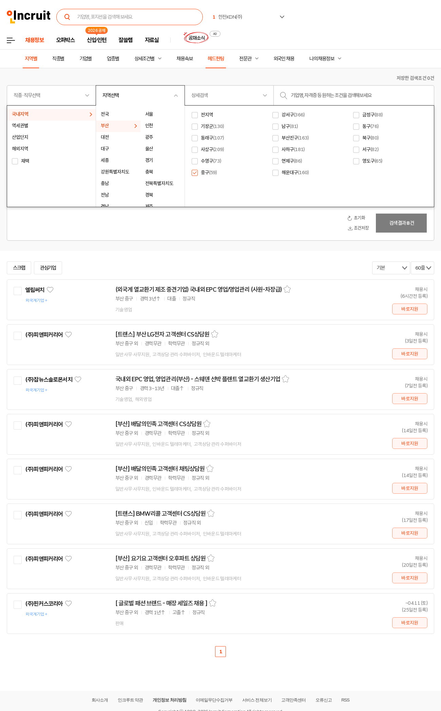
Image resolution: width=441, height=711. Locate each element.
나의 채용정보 (321, 58)
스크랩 (19, 268)
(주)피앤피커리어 (43, 335)
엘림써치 (34, 290)
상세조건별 (144, 58)
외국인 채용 (283, 58)
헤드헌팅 (216, 58)
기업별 (85, 58)
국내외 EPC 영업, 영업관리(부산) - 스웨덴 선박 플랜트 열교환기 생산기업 (197, 379)
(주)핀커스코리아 (43, 603)
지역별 (31, 58)
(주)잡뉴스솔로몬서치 (48, 379)
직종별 (58, 58)
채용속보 (184, 58)
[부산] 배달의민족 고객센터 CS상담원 (158, 424)
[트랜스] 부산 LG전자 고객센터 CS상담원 (162, 334)
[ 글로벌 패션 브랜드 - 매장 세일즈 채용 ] (161, 603)
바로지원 (409, 309)
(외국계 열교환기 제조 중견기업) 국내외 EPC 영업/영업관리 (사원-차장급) (198, 290)
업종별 (113, 58)
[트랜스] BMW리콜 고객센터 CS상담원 (160, 514)
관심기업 (48, 268)
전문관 (245, 58)
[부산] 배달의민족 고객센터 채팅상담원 (160, 469)
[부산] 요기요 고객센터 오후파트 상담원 (160, 558)
